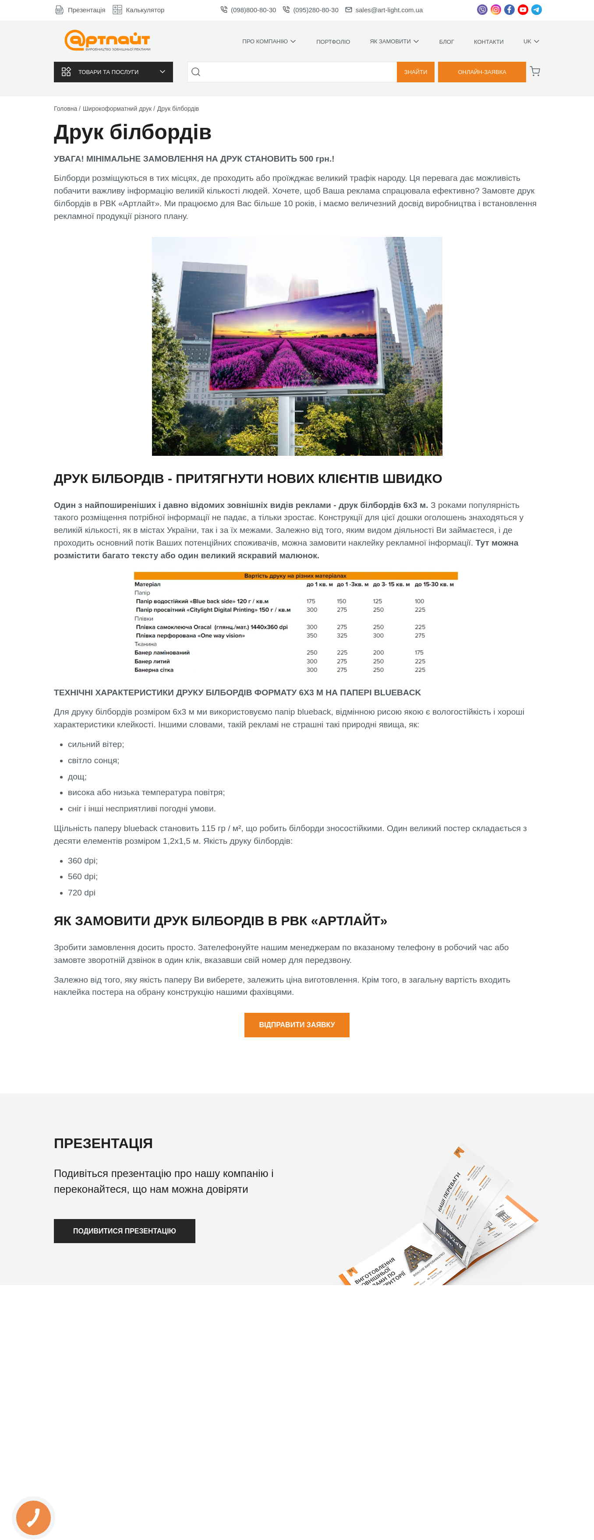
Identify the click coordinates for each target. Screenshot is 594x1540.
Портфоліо (333, 42)
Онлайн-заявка (482, 72)
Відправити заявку (297, 1025)
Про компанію (269, 41)
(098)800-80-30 (248, 10)
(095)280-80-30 (310, 10)
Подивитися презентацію (125, 1231)
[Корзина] (535, 71)
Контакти (489, 42)
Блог (446, 42)
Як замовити (394, 41)
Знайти (416, 72)
